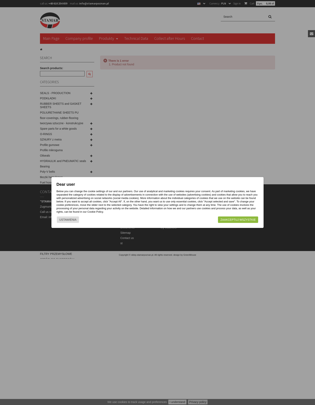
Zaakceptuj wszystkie (230, 220)
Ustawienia (76, 220)
